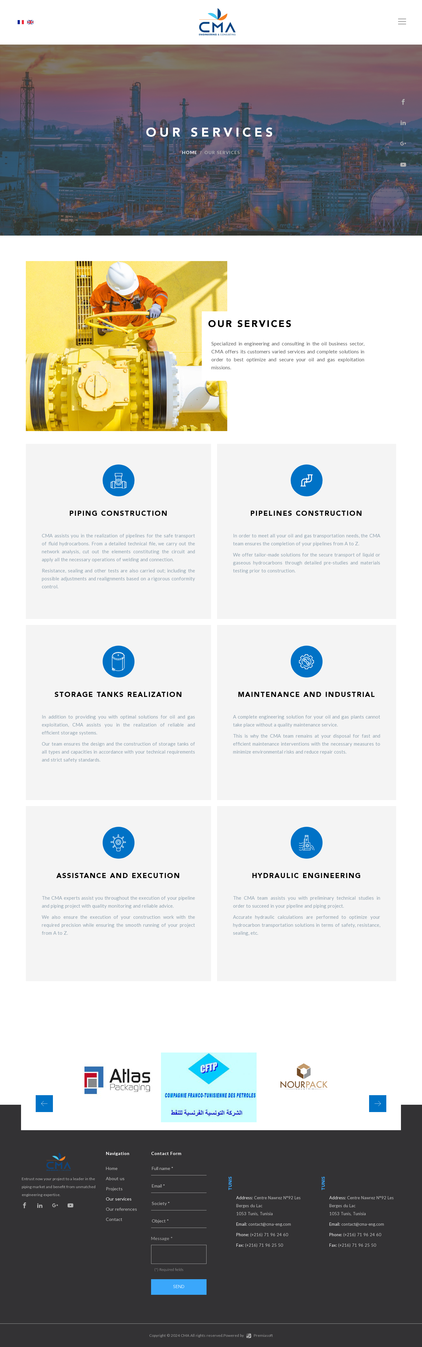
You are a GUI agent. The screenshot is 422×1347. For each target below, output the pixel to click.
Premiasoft (263, 1335)
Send (179, 1287)
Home (189, 152)
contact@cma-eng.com (269, 1224)
